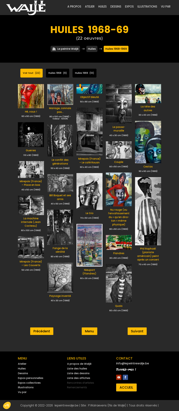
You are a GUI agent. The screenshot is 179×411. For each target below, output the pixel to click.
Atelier (90, 7)
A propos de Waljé (79, 364)
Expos (129, 7)
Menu (89, 331)
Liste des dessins (78, 373)
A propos (74, 7)
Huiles (102, 7)
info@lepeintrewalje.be (132, 363)
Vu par (165, 7)
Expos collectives (29, 383)
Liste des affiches (78, 378)
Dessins (115, 7)
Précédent (41, 331)
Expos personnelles (30, 378)
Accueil (126, 387)
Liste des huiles (77, 368)
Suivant (137, 331)
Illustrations (147, 7)
